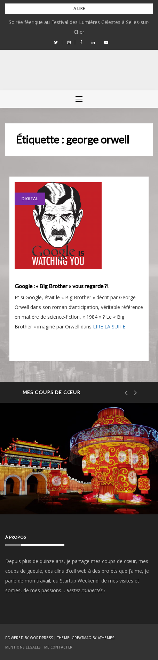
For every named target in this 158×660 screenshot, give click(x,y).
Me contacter (58, 647)
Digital (30, 199)
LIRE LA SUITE (109, 326)
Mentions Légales (23, 647)
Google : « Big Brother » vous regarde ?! (62, 286)
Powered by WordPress (29, 637)
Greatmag (82, 637)
